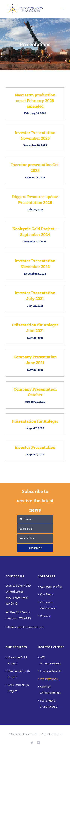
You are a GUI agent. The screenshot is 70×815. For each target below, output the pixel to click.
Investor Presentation (35, 447)
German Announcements (50, 690)
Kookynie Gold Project (17, 660)
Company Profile (51, 586)
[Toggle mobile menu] (62, 9)
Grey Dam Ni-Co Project (18, 688)
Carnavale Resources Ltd (24, 733)
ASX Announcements (50, 660)
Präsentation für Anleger (35, 421)
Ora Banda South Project (19, 674)
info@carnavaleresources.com (25, 627)
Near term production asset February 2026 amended (35, 100)
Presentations (49, 679)
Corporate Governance (48, 605)
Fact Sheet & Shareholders (48, 703)
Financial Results (50, 671)
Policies (45, 616)
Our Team (46, 594)
